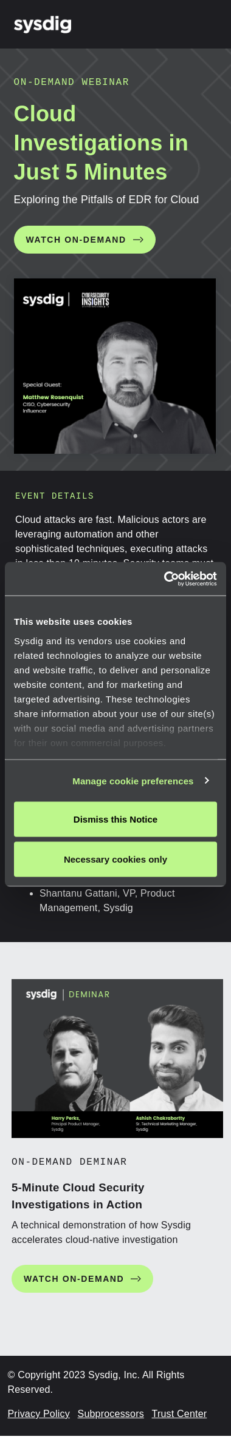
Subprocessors (111, 1414)
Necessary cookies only (115, 859)
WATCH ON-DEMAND (76, 239)
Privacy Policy (39, 1414)
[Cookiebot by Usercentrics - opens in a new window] (165, 579)
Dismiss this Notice (115, 819)
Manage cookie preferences (132, 780)
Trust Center (179, 1414)
